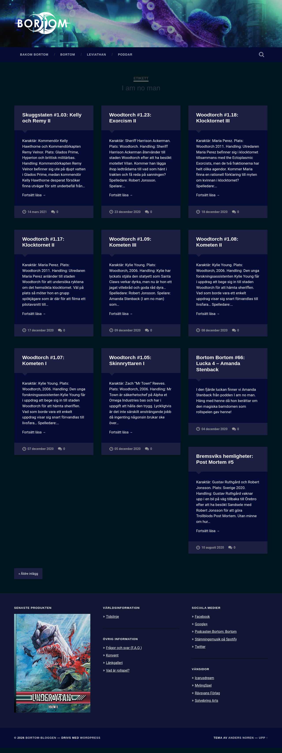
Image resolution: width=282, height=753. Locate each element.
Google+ (202, 629)
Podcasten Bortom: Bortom (217, 636)
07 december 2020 (41, 453)
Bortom (67, 56)
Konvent (113, 660)
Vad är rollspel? (119, 675)
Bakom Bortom (34, 56)
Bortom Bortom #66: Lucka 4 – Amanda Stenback (220, 367)
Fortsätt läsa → (35, 197)
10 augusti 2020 (212, 552)
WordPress (90, 742)
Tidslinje (113, 621)
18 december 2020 (214, 214)
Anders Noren (241, 742)
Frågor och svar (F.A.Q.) (125, 652)
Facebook (203, 621)
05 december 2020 (128, 453)
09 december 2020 (128, 334)
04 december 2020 (214, 433)
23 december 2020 (128, 214)
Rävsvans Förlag (208, 697)
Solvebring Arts (207, 705)
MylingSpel (204, 690)
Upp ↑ (263, 742)
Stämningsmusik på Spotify (218, 644)
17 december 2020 (41, 334)
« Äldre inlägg (29, 578)
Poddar (125, 56)
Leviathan (96, 56)
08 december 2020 (214, 334)
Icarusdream (205, 682)
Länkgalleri (115, 667)
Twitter (200, 651)
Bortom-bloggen (41, 742)
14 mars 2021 (37, 214)
